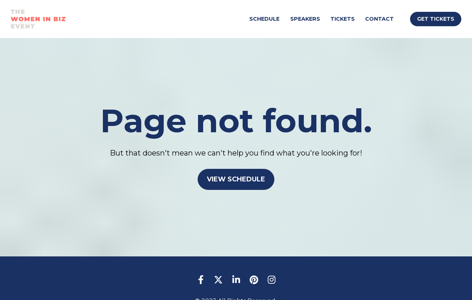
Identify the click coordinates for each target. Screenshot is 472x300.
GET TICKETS (435, 19)
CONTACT (379, 19)
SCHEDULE (264, 19)
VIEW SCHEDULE (236, 177)
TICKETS (342, 19)
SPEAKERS (305, 19)
